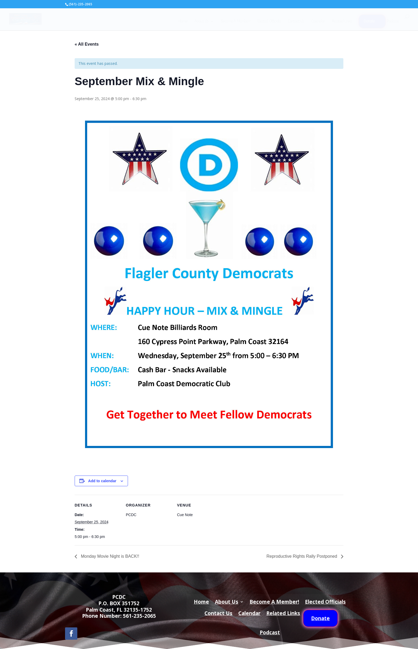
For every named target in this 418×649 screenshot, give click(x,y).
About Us (201, 21)
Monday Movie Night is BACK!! (109, 556)
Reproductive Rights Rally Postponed (302, 556)
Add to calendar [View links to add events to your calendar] (102, 481)
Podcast (393, 21)
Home (182, 21)
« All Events (87, 44)
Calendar (318, 21)
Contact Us (296, 21)
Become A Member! (235, 21)
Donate (369, 21)
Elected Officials (269, 21)
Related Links (342, 21)
